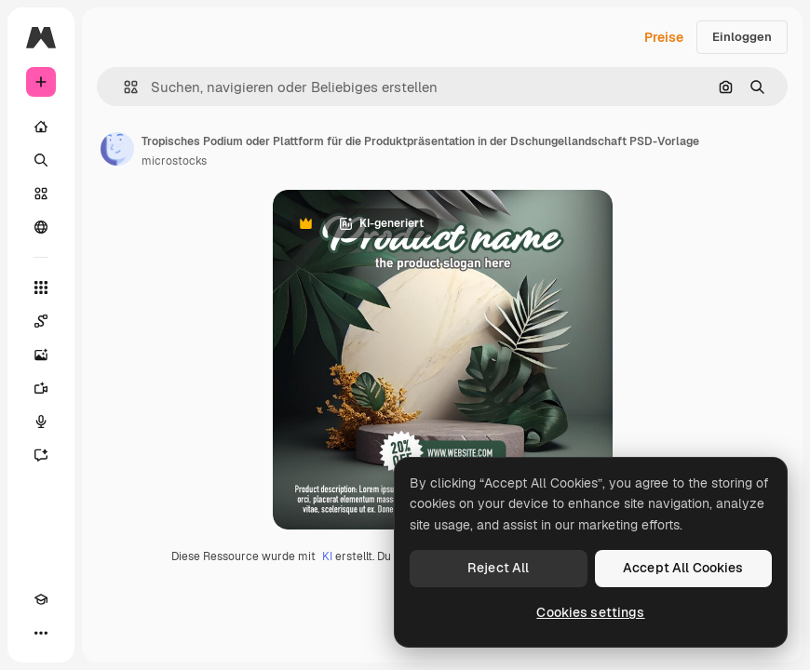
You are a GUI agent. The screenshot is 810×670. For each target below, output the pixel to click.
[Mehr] (41, 633)
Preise (663, 37)
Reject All (498, 567)
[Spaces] (41, 321)
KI (327, 556)
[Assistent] (41, 455)
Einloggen (742, 37)
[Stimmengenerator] (41, 421)
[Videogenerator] (41, 388)
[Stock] (41, 193)
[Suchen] (41, 160)
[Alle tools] (41, 287)
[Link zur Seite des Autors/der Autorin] (117, 149)
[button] (123, 87)
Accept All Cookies (683, 567)
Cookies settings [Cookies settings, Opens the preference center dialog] (590, 612)
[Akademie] (41, 599)
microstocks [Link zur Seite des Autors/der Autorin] (174, 161)
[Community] (41, 227)
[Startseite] (41, 126)
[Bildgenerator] (41, 354)
